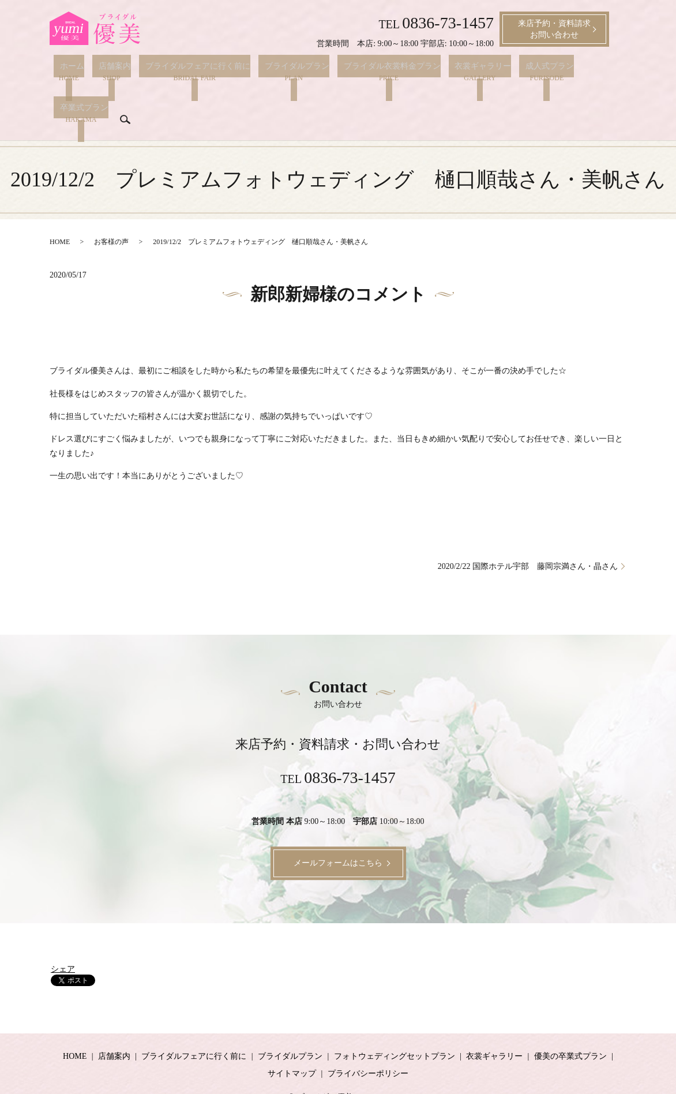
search (62, 96)
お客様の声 (111, 209)
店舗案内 (102, 72)
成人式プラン (506, 72)
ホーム (66, 72)
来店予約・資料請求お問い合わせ (554, 29)
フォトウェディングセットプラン (394, 1023)
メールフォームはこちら (338, 830)
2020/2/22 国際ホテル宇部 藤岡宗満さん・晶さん (528, 533)
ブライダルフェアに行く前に (178, 72)
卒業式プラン (562, 72)
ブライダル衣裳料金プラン (360, 72)
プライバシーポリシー (368, 1040)
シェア (63, 936)
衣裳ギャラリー (445, 72)
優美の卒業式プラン (570, 1023)
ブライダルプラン (271, 72)
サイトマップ (292, 1040)
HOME (60, 209)
